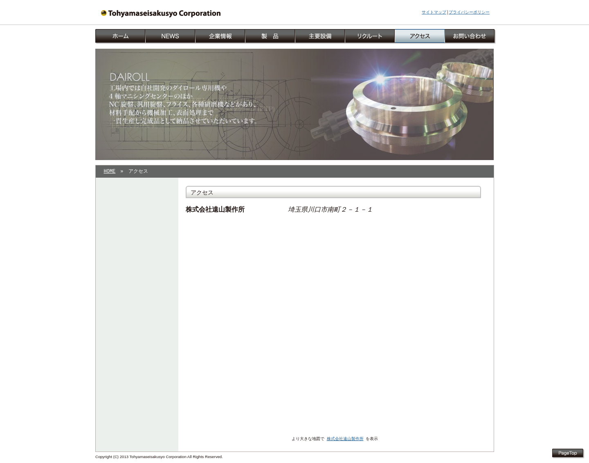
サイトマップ (434, 12)
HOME (110, 171)
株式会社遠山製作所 (345, 439)
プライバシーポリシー (469, 12)
